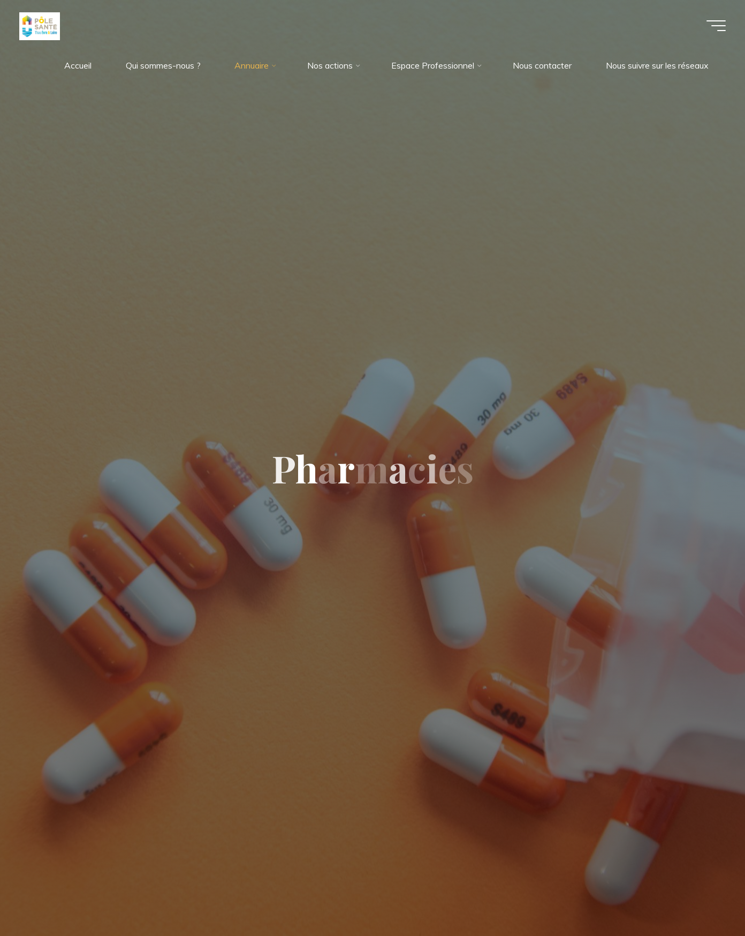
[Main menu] (714, 25)
